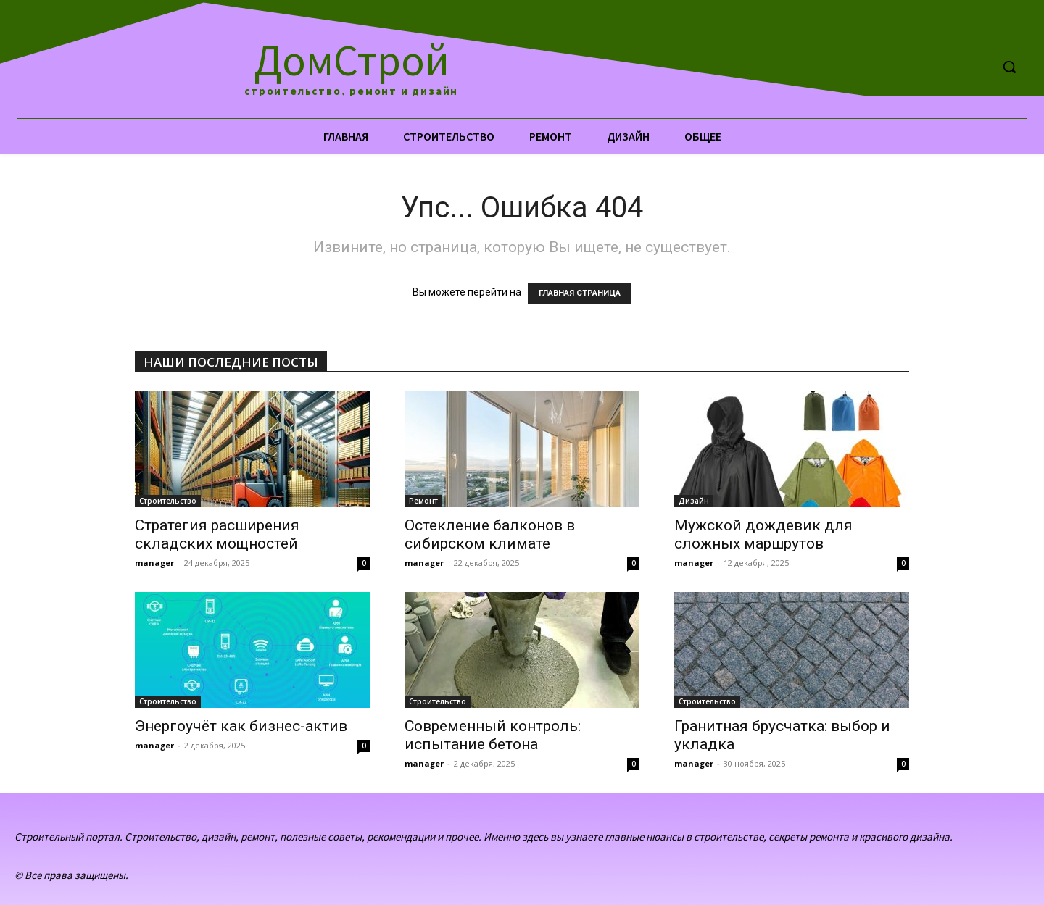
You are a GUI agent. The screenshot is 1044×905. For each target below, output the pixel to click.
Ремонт (423, 501)
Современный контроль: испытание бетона (493, 735)
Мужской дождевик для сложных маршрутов (763, 534)
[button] (1009, 66)
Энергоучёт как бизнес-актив (241, 726)
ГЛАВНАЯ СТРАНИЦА (580, 293)
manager (154, 562)
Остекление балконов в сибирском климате (490, 534)
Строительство (167, 501)
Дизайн (694, 501)
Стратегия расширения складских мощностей (217, 534)
